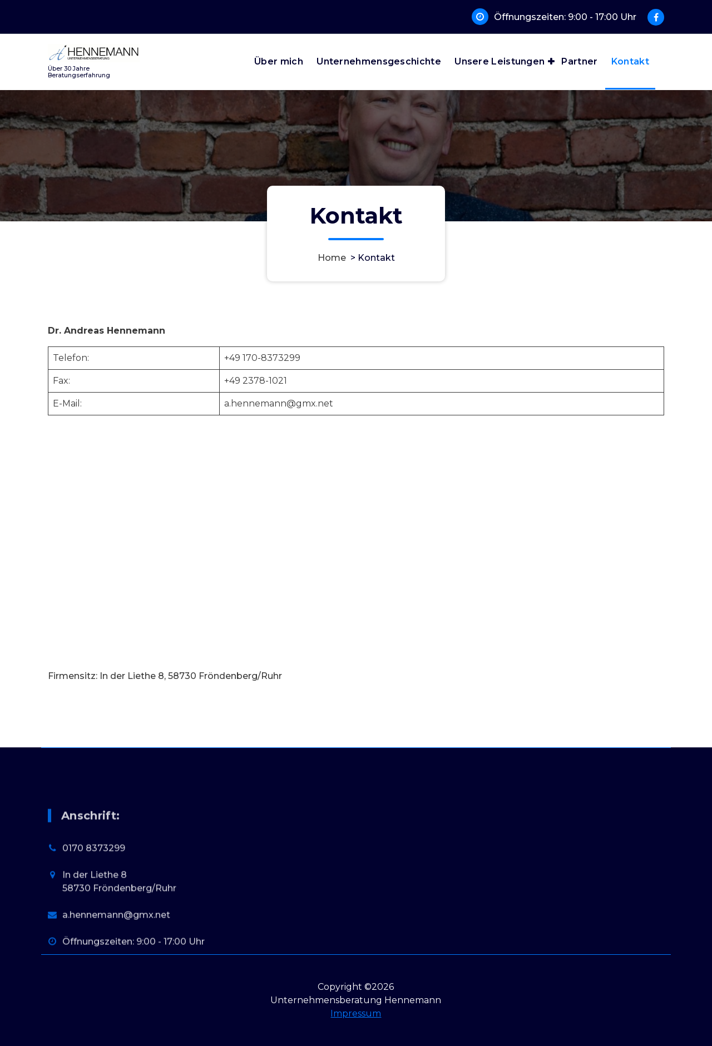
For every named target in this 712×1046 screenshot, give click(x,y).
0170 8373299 (93, 908)
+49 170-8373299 (262, 358)
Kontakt (630, 61)
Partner (579, 61)
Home (332, 257)
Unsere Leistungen (499, 61)
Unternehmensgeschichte (379, 61)
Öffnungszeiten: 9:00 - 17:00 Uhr (565, 17)
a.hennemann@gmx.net (278, 403)
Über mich (278, 61)
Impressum (355, 1013)
